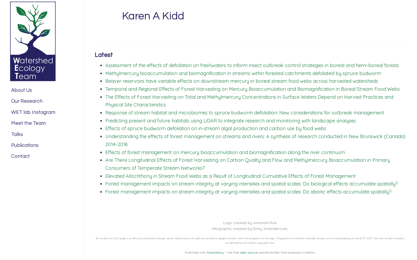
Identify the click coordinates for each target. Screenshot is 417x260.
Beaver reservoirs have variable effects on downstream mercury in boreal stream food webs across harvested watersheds (241, 81)
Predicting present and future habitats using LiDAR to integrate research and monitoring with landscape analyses (230, 121)
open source (248, 252)
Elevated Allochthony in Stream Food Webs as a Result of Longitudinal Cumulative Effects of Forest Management (230, 176)
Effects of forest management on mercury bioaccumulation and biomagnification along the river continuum (225, 152)
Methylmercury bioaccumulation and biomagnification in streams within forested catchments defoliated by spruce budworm (243, 73)
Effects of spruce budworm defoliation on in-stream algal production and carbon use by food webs (215, 128)
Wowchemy (215, 252)
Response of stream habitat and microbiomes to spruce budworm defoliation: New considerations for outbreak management (244, 113)
